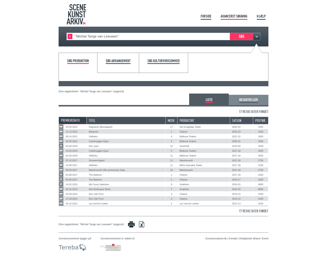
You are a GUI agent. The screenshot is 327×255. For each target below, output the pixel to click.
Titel (92, 120)
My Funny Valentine (99, 184)
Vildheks (93, 136)
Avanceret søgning (234, 16)
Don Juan (94, 146)
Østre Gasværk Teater (191, 165)
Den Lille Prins (96, 194)
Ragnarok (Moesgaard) (100, 127)
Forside (206, 16)
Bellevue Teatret (188, 136)
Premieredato (70, 120)
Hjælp (261, 16)
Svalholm (184, 184)
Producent (187, 120)
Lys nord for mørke (98, 203)
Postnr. (260, 120)
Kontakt (233, 238)
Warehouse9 (186, 160)
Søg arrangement (118, 61)
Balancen (93, 131)
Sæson (236, 120)
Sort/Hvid (184, 146)
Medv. (171, 120)
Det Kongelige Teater (190, 127)
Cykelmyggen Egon (99, 141)
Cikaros (183, 131)
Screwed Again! (97, 160)
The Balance (95, 175)
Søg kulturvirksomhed (163, 61)
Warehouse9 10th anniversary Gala (107, 170)
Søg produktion (78, 61)
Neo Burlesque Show (99, 189)
